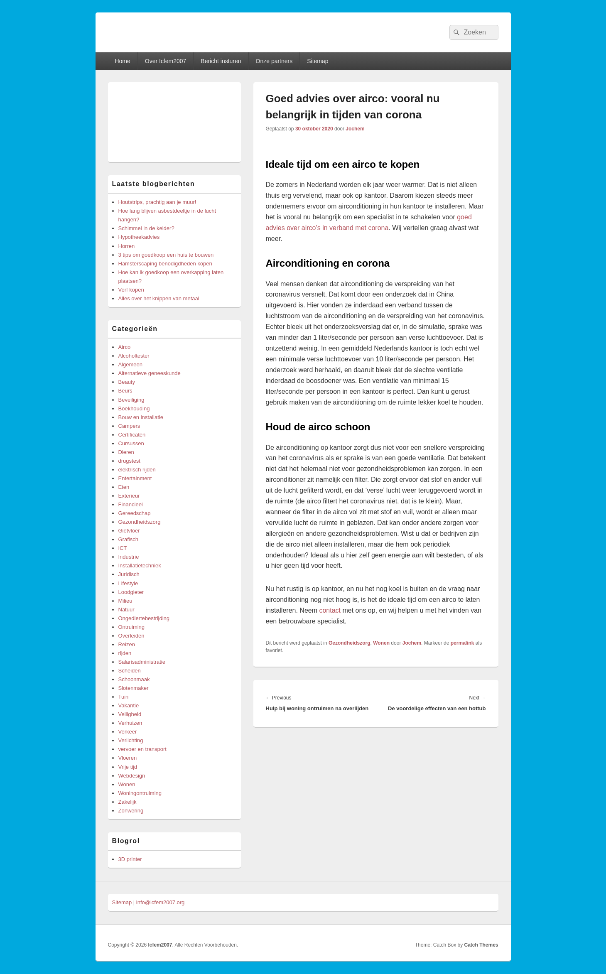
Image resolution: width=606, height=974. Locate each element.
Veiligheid (130, 714)
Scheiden (129, 670)
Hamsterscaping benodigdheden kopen (165, 263)
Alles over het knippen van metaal (158, 298)
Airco (124, 347)
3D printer (130, 859)
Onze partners (274, 61)
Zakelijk (127, 802)
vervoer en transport (142, 749)
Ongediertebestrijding (144, 618)
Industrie (128, 557)
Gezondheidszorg (349, 643)
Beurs (125, 391)
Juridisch (129, 574)
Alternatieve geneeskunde (149, 373)
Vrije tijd (127, 767)
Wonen (381, 643)
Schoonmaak (134, 679)
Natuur (126, 609)
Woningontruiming (140, 793)
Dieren (126, 452)
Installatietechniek (139, 565)
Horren (126, 246)
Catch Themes (481, 945)
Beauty (126, 382)
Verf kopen (131, 290)
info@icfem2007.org (160, 902)
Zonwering (131, 810)
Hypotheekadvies (139, 237)
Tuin (123, 697)
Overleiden (131, 636)
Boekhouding (134, 408)
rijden (125, 653)
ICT (122, 548)
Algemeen (130, 364)
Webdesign (131, 776)
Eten (124, 487)
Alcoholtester (134, 356)
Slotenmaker (133, 688)
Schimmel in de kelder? (146, 228)
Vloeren (127, 758)
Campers (129, 426)
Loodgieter (131, 592)
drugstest (129, 461)
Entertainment (135, 478)
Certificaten (132, 435)
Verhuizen (130, 723)
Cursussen (131, 443)
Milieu (125, 601)
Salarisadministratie (141, 662)
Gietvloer (129, 530)
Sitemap (317, 61)
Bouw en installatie (140, 417)
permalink (462, 643)
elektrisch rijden (137, 469)
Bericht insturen (221, 61)
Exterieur (129, 496)
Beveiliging (131, 400)
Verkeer (127, 732)
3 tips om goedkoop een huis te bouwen (166, 255)
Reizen (126, 644)
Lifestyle (128, 583)
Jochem (355, 129)
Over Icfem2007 (165, 61)
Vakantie (128, 705)
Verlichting (130, 740)
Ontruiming (131, 627)
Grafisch (128, 539)
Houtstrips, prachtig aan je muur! (157, 202)
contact (330, 610)
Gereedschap (134, 513)
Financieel (130, 504)
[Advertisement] (174, 122)
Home (122, 61)
